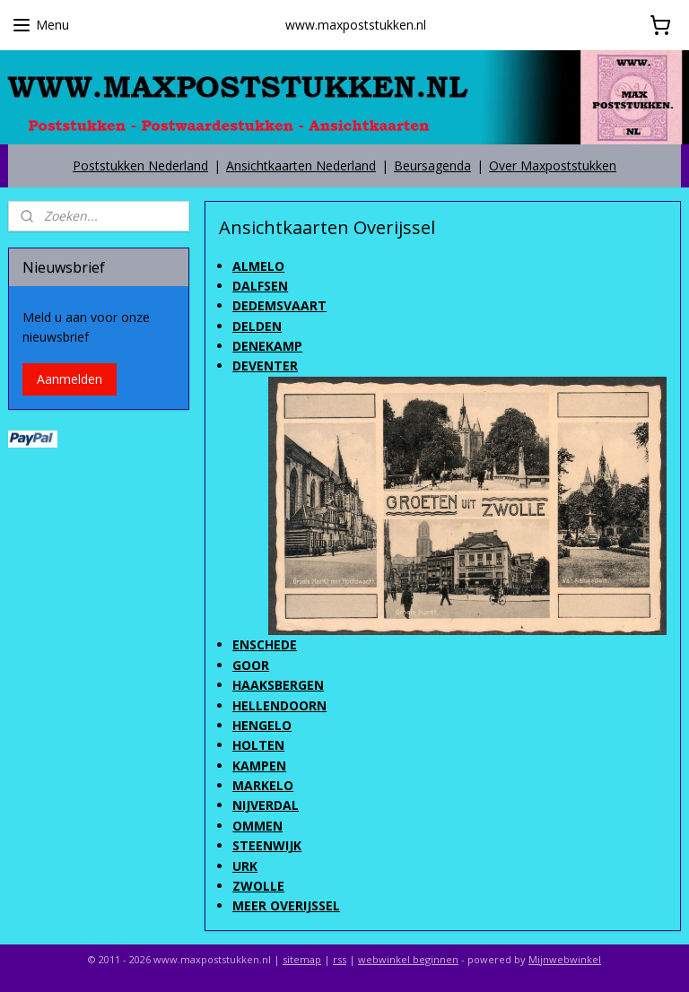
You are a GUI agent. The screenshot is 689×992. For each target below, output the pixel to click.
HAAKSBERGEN (279, 684)
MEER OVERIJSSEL (287, 905)
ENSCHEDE (265, 644)
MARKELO (263, 785)
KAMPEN (260, 764)
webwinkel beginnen (408, 959)
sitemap (302, 959)
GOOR (251, 664)
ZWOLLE (259, 885)
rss (339, 959)
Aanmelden (69, 378)
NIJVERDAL (266, 805)
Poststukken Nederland (140, 165)
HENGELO (262, 725)
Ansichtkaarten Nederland (301, 165)
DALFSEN (261, 285)
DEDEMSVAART (280, 305)
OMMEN (258, 825)
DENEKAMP (268, 345)
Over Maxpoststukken (552, 165)
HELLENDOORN (280, 704)
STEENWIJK (267, 845)
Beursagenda (432, 165)
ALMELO (259, 265)
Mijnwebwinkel (564, 959)
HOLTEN (259, 744)
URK (245, 865)
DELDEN (258, 325)
